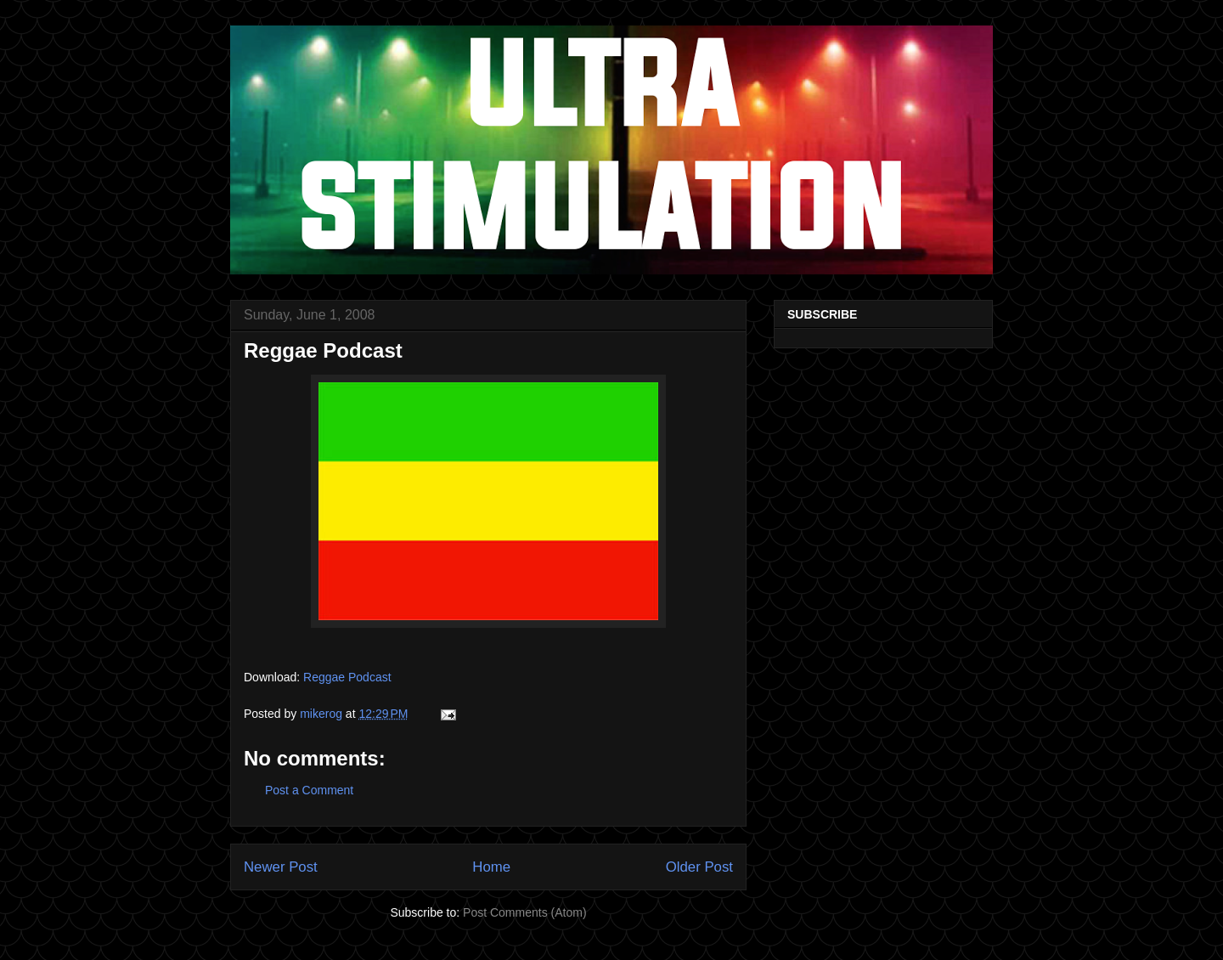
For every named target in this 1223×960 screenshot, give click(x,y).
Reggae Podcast (347, 677)
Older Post (699, 867)
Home (491, 867)
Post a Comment (309, 790)
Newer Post (281, 867)
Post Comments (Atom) (524, 912)
